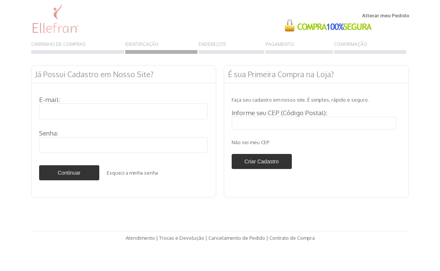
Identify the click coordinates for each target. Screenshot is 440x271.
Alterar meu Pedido (385, 15)
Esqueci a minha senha (132, 173)
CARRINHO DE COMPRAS (58, 44)
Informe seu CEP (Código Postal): (279, 113)
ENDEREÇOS (212, 44)
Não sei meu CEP (250, 142)
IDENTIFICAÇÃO (142, 44)
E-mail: (49, 100)
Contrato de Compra (292, 238)
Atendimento (140, 238)
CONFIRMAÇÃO (350, 44)
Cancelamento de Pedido (236, 238)
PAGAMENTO (280, 44)
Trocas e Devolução (181, 238)
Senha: (48, 133)
